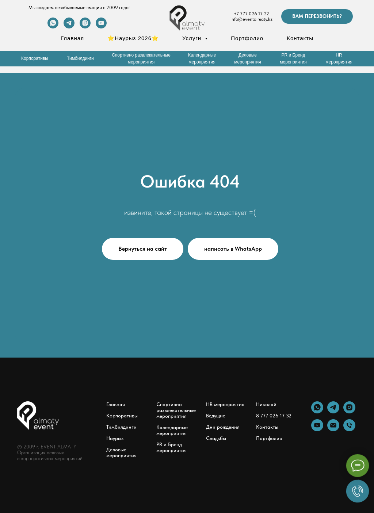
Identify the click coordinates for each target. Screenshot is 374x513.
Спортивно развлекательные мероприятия (176, 410)
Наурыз (114, 438)
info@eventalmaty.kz (251, 19)
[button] (317, 16)
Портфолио (247, 38)
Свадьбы (216, 438)
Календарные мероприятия (172, 430)
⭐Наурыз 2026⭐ (133, 38)
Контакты (300, 38)
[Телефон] (349, 429)
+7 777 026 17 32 (251, 13)
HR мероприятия (225, 404)
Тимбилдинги (121, 427)
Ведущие (215, 415)
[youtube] (101, 26)
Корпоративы (122, 415)
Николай (266, 404)
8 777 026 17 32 (273, 415)
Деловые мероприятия (121, 452)
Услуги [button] (192, 38)
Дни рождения (223, 427)
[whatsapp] (52, 26)
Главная (72, 38)
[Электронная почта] (333, 429)
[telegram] (69, 26)
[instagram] (85, 26)
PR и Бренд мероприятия (171, 447)
